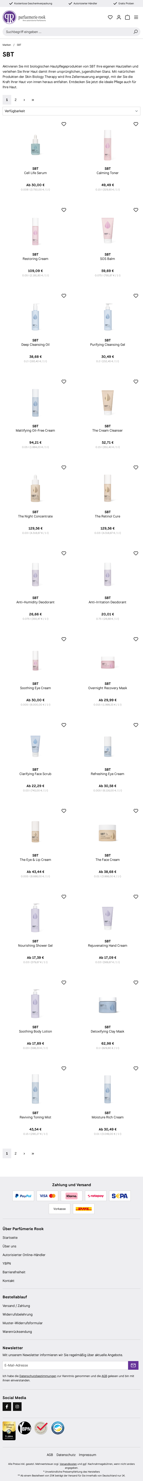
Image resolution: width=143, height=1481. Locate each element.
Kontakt (8, 1280)
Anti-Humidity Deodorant (35, 600)
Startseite (10, 1237)
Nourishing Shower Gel (35, 943)
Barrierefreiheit (14, 1272)
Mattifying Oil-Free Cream (35, 428)
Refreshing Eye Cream (108, 771)
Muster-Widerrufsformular (23, 1323)
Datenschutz (66, 1455)
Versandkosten (68, 1464)
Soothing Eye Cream (35, 686)
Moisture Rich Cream (108, 1115)
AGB (104, 1376)
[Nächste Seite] (24, 100)
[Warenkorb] (127, 17)
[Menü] (136, 17)
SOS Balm (108, 256)
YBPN (7, 1263)
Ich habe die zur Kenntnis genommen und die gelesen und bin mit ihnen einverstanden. (68, 1378)
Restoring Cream (35, 256)
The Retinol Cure (108, 514)
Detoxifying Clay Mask (108, 1029)
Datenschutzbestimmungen (37, 1376)
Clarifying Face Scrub (35, 771)
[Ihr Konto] (119, 17)
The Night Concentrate (35, 514)
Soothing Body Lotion (35, 1029)
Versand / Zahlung (16, 1305)
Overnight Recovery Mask (108, 686)
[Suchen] (135, 31)
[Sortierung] (71, 111)
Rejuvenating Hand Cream (108, 943)
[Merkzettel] (110, 17)
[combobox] (67, 31)
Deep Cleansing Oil (35, 342)
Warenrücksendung (17, 1331)
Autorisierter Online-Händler (24, 1255)
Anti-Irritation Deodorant (108, 600)
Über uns (9, 1246)
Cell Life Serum (35, 171)
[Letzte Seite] (32, 100)
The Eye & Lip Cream (35, 857)
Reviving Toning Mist (35, 1115)
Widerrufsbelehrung (18, 1314)
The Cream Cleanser (108, 428)
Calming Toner (108, 171)
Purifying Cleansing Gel (108, 342)
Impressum (87, 1455)
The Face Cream (108, 857)
